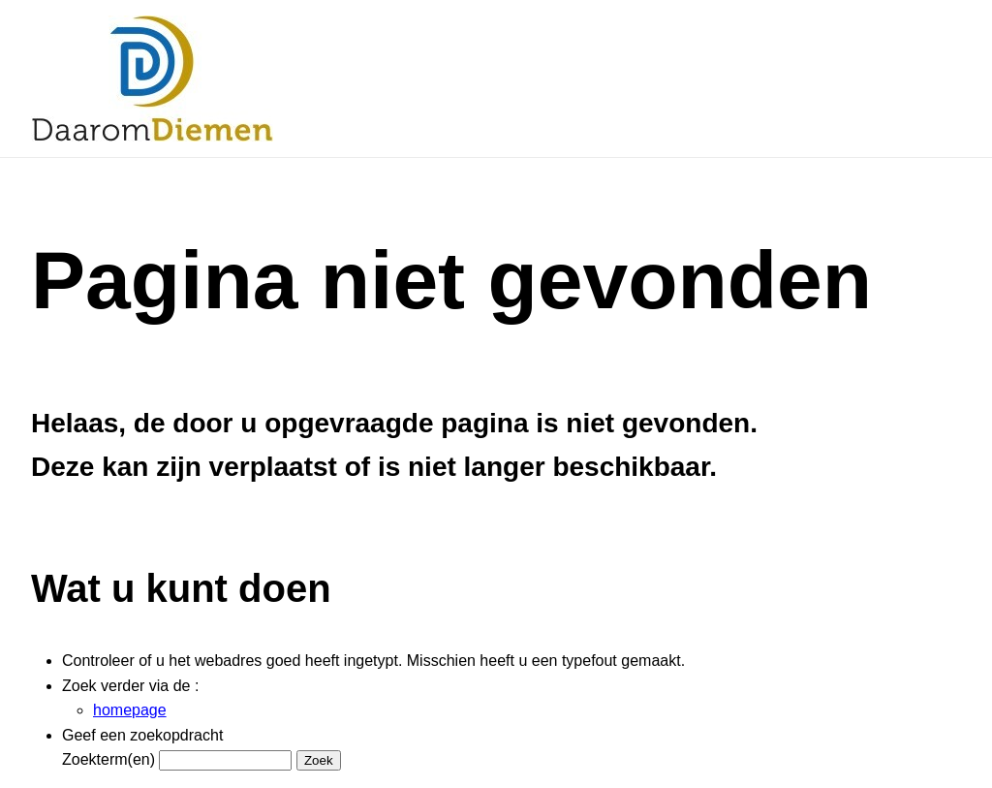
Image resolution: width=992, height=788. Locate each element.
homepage (130, 710)
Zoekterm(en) (108, 759)
